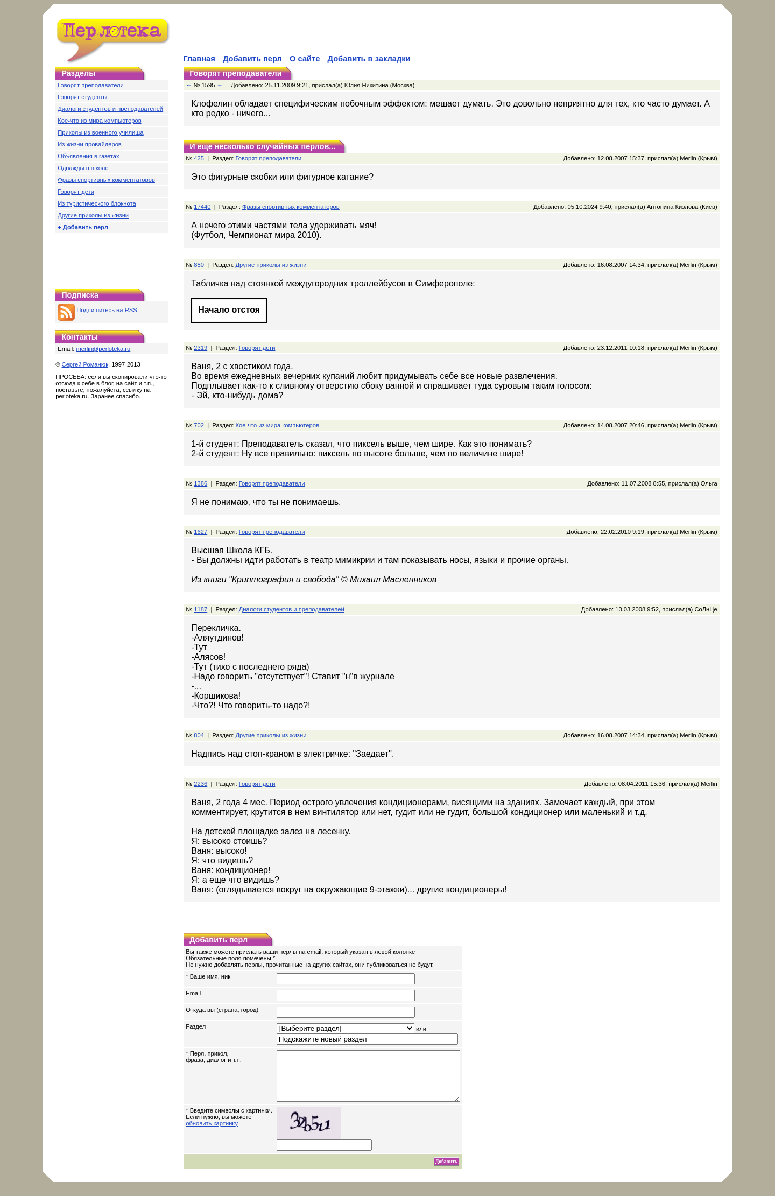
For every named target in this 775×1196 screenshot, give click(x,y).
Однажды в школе (83, 168)
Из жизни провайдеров (90, 144)
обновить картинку (212, 1133)
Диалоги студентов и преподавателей (110, 108)
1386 (200, 483)
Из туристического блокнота (97, 203)
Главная (199, 58)
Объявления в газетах (88, 156)
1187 (200, 609)
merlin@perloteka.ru (103, 349)
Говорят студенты (82, 97)
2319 (200, 347)
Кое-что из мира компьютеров (99, 120)
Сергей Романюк (85, 364)
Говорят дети (76, 191)
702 (199, 425)
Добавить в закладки (369, 58)
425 (199, 158)
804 (199, 735)
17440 (202, 206)
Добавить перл (252, 58)
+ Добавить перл (83, 227)
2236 (200, 783)
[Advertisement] (307, 35)
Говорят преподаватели (91, 85)
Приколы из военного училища (101, 132)
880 (199, 265)
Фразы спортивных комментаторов (106, 180)
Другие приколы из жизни (93, 215)
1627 (200, 532)
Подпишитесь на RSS (97, 310)
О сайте (305, 58)
